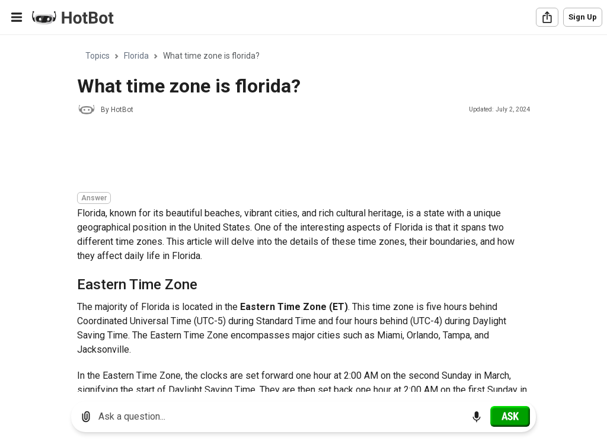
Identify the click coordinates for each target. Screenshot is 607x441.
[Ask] (510, 416)
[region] (303, 214)
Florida (136, 55)
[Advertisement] (293, 155)
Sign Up (582, 16)
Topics (97, 55)
